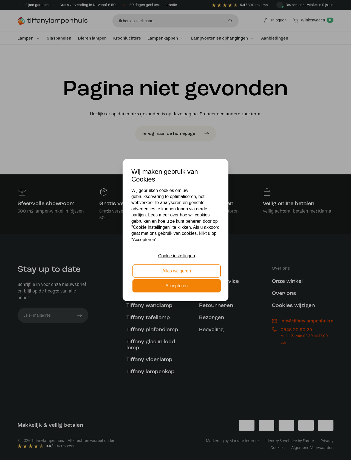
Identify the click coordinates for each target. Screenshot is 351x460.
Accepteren (177, 285)
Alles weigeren (176, 270)
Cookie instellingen (176, 255)
